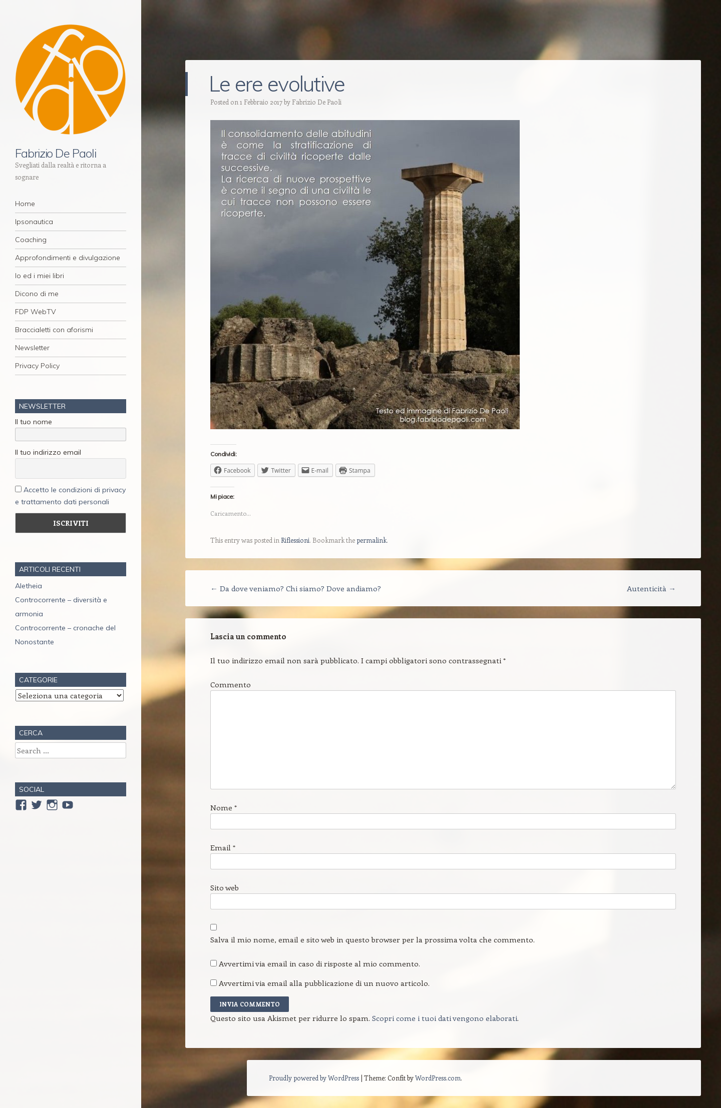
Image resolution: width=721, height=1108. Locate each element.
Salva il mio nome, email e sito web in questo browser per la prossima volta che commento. (372, 939)
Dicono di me (37, 293)
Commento (230, 684)
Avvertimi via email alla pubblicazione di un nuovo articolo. (324, 983)
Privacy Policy (37, 365)
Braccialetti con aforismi (54, 329)
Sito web (224, 887)
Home (25, 203)
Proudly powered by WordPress (314, 1077)
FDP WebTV (35, 311)
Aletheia (28, 585)
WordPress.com (438, 1077)
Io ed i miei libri (39, 275)
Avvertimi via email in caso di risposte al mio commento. (319, 963)
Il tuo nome (33, 421)
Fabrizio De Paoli (55, 153)
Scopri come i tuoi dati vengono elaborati (444, 1018)
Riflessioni (295, 540)
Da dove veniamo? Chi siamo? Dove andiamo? (295, 588)
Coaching (31, 239)
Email (222, 847)
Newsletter (32, 347)
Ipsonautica (34, 221)
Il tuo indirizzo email (48, 452)
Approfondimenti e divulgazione (67, 257)
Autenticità (651, 588)
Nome (223, 807)
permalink (371, 540)
